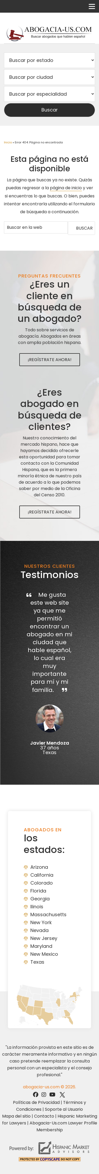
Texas (37, 962)
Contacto (44, 1116)
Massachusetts (48, 914)
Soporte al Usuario (64, 1109)
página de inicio (66, 188)
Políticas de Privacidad (36, 1102)
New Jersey (43, 938)
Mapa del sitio (16, 1116)
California (41, 875)
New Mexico (44, 954)
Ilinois (36, 906)
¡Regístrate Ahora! (50, 360)
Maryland (41, 946)
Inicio (8, 142)
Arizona (39, 867)
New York (41, 922)
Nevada (39, 930)
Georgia (40, 898)
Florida (38, 890)
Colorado (41, 883)
